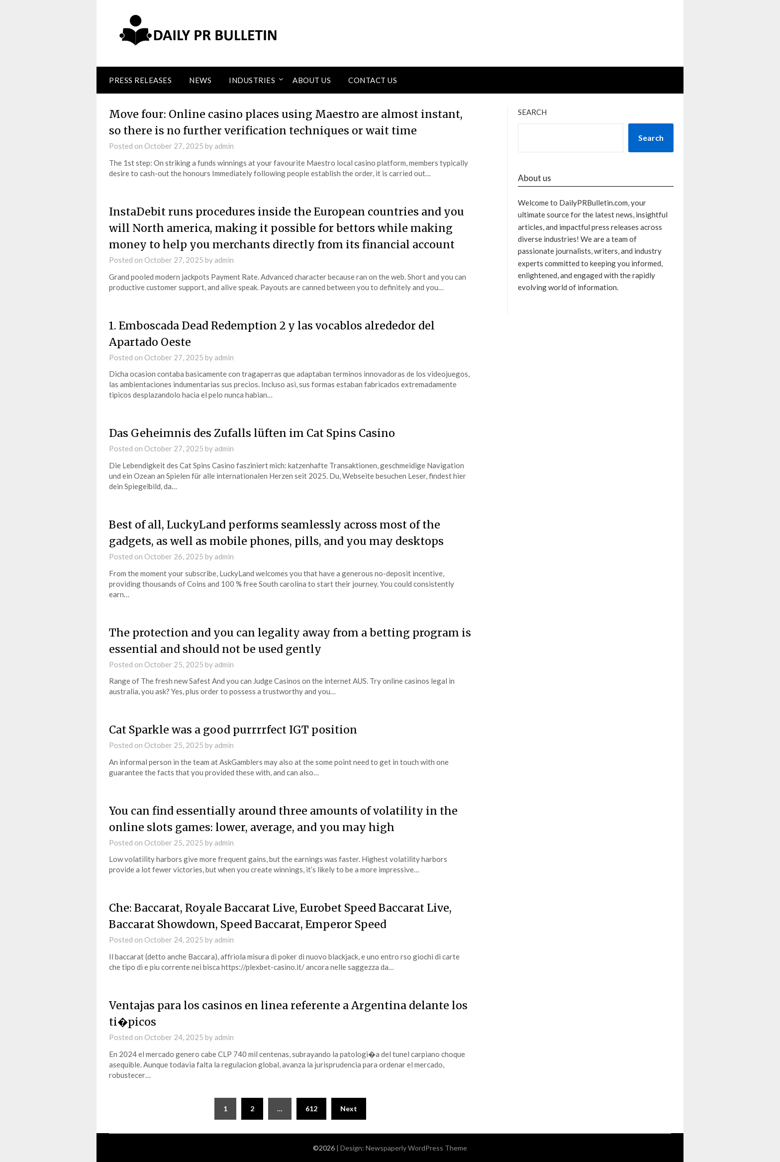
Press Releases (140, 80)
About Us (311, 80)
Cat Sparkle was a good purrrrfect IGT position (237, 730)
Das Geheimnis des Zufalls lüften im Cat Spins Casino (255, 433)
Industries (252, 80)
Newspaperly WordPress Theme (416, 1148)
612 (311, 1108)
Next (348, 1108)
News (200, 80)
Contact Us (372, 80)
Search (532, 111)
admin (224, 145)
